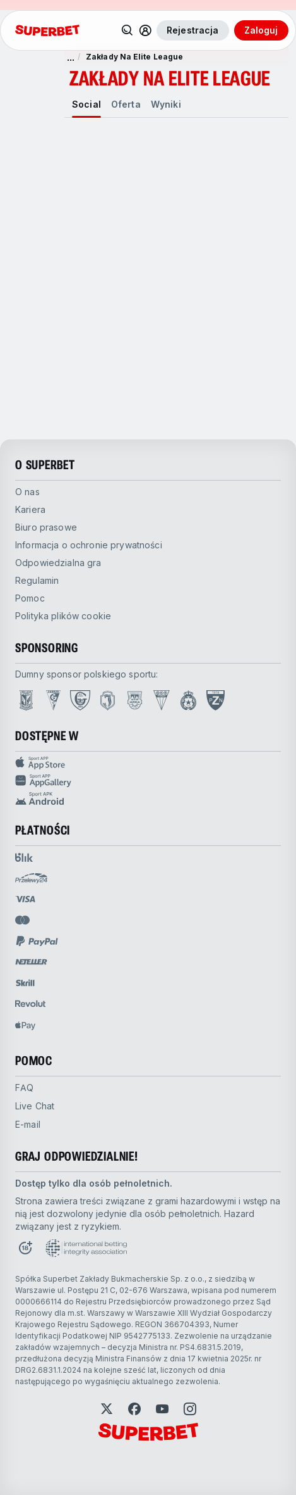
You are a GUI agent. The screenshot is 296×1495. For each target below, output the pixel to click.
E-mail (27, 1124)
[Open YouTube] (162, 1409)
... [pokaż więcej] (70, 57)
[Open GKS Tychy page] (161, 700)
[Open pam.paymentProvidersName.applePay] (25, 1025)
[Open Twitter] (106, 1409)
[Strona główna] (47, 30)
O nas (27, 491)
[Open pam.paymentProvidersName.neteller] (31, 962)
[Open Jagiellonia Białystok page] (107, 700)
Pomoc (30, 598)
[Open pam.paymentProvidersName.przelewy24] (31, 878)
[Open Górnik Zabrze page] (53, 700)
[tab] (86, 104)
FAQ (24, 1087)
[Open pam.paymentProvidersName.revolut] (30, 1003)
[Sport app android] (148, 798)
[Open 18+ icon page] (25, 1248)
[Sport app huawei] (148, 780)
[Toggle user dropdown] (145, 30)
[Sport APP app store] (148, 763)
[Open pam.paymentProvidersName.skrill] (25, 982)
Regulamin (37, 580)
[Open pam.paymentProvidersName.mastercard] (22, 920)
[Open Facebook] (134, 1409)
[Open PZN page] (215, 700)
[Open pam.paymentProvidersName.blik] (24, 857)
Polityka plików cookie (63, 615)
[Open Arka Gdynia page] (134, 700)
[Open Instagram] (190, 1409)
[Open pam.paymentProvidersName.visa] (25, 899)
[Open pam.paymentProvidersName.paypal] (37, 941)
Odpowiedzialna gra (58, 562)
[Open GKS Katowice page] (80, 700)
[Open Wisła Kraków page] (188, 700)
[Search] (127, 30)
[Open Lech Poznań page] (26, 700)
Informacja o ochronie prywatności (88, 544)
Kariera (30, 509)
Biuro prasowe (46, 527)
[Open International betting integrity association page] (86, 1248)
